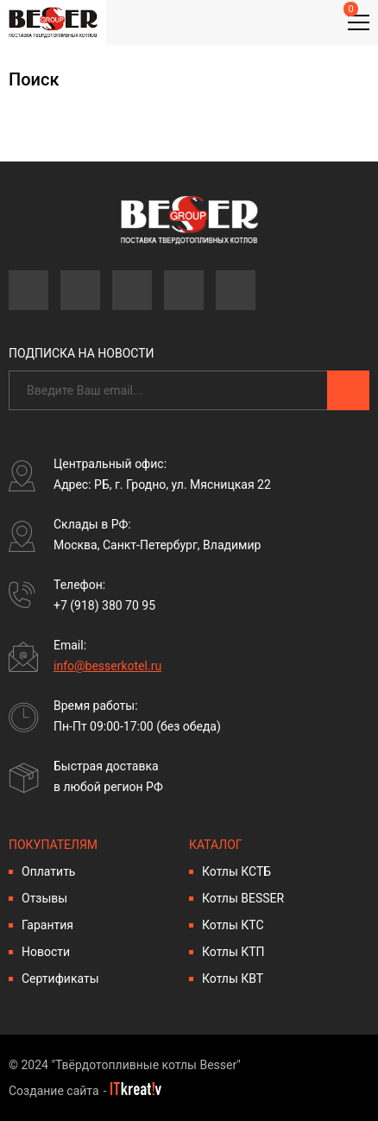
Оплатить (48, 871)
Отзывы (44, 898)
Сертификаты (60, 978)
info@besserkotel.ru (107, 666)
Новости (46, 952)
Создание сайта (54, 1091)
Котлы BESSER (243, 898)
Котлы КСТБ (236, 871)
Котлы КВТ (232, 978)
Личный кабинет (266, 23)
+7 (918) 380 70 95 (104, 605)
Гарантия (47, 925)
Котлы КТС (233, 925)
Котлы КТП (233, 952)
